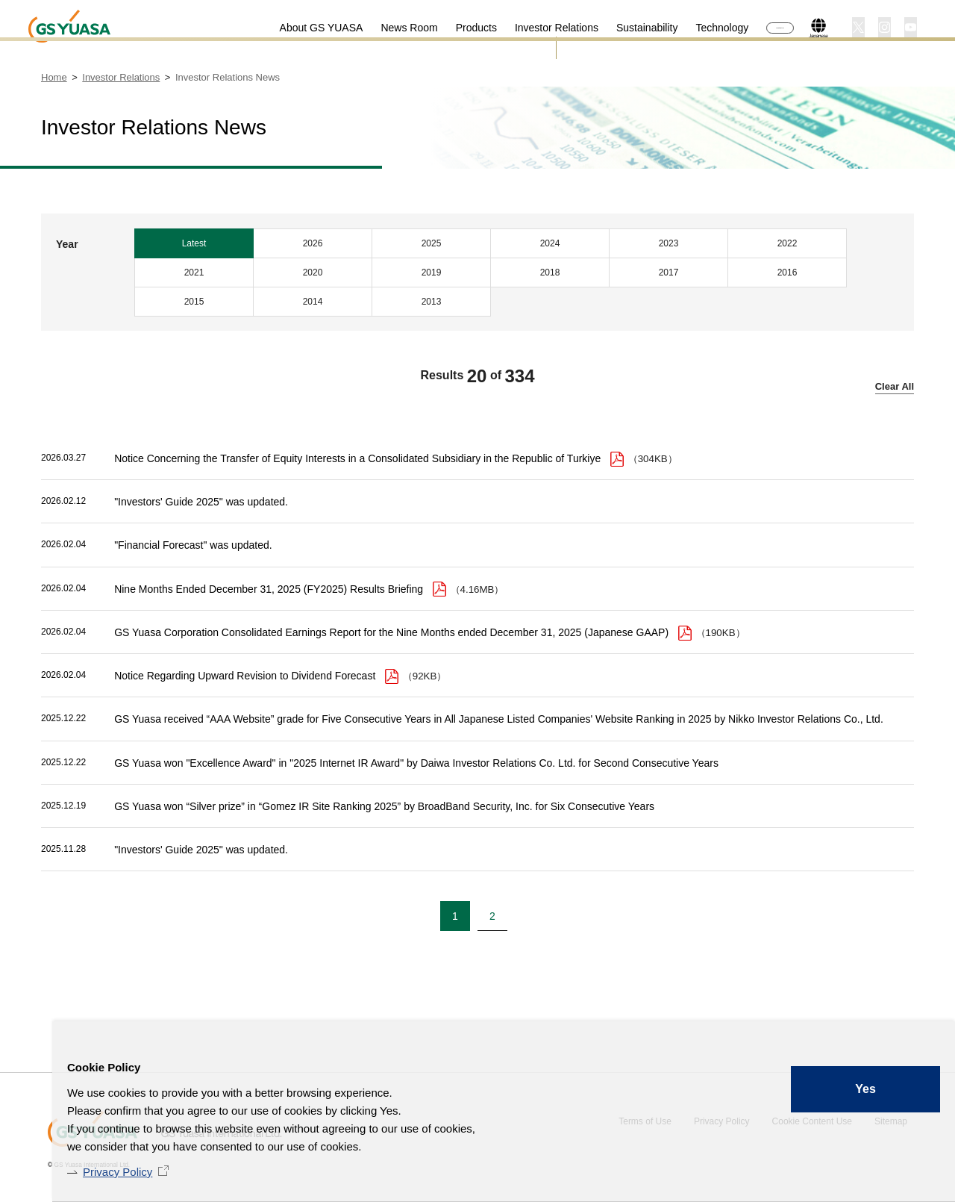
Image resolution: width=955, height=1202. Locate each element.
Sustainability (608, 28)
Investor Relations (518, 28)
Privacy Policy (117, 1171)
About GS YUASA (283, 28)
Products (437, 28)
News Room (370, 28)
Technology (683, 28)
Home (54, 77)
